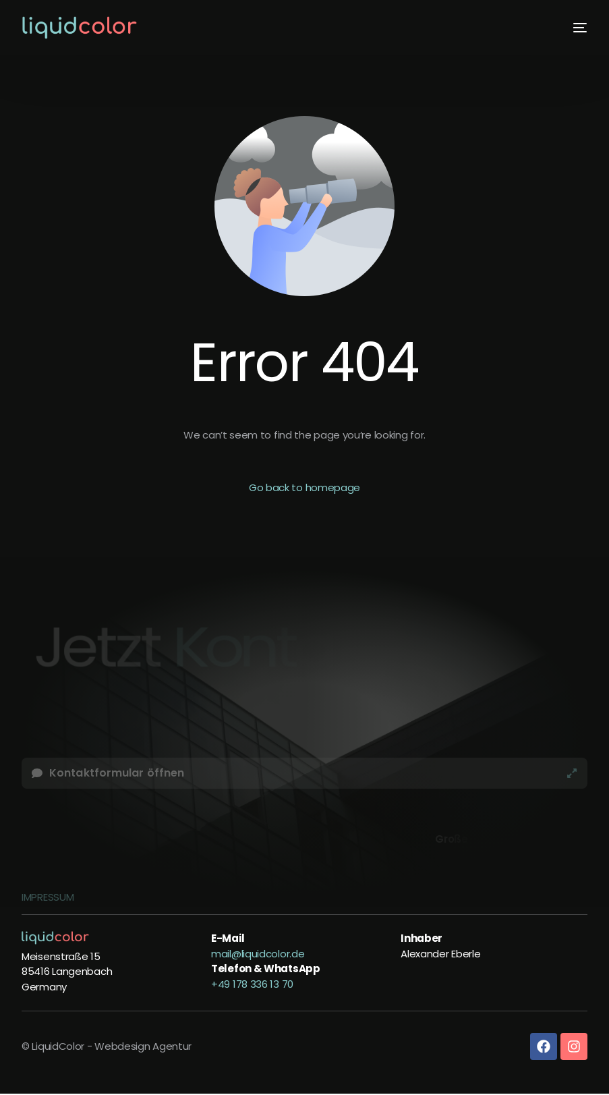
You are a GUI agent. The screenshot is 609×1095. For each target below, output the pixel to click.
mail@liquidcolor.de (257, 954)
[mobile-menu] (575, 27)
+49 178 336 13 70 (252, 984)
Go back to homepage (304, 487)
